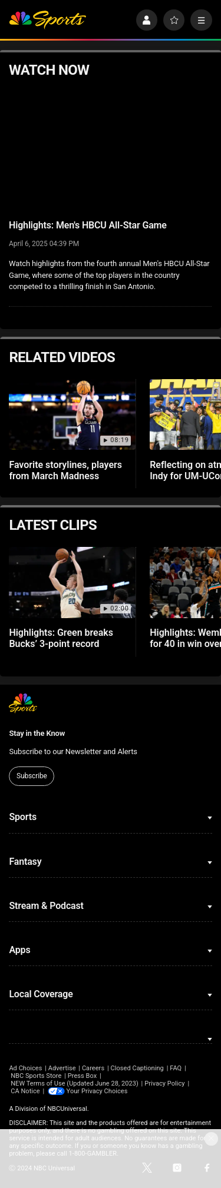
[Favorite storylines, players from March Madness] (72, 414)
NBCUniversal (67, 1109)
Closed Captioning (136, 1068)
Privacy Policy (164, 1083)
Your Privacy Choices (97, 1091)
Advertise (62, 1068)
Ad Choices (25, 1068)
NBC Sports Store (36, 1076)
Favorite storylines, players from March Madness (65, 470)
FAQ (176, 1068)
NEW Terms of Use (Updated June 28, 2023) (74, 1083)
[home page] (47, 20)
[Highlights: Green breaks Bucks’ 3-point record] (72, 582)
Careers (93, 1068)
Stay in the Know (37, 733)
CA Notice (25, 1091)
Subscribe (32, 776)
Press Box (82, 1076)
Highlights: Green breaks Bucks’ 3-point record (61, 638)
